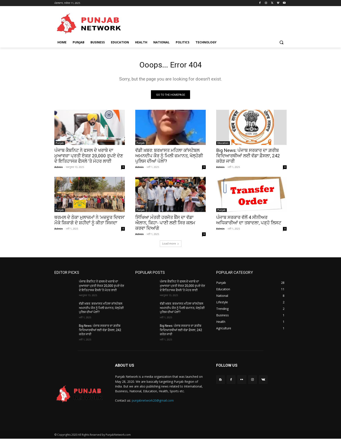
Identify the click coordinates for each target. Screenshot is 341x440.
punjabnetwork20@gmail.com (153, 402)
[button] (281, 42)
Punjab (60, 144)
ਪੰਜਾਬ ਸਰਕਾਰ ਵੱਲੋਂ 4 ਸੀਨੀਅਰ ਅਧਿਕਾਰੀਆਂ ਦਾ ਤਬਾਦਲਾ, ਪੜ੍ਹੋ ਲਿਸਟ (248, 221)
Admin (58, 168)
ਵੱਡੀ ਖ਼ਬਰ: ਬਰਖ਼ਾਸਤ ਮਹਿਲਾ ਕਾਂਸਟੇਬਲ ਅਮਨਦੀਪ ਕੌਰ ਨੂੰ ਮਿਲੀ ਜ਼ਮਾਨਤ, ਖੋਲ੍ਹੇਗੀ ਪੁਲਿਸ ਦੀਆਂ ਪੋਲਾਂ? (169, 157)
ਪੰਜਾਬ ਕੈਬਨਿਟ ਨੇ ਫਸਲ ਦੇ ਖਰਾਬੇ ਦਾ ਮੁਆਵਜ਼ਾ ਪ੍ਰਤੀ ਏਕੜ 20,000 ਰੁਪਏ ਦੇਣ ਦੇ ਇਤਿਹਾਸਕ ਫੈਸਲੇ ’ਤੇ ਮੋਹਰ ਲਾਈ (88, 157)
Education (223, 144)
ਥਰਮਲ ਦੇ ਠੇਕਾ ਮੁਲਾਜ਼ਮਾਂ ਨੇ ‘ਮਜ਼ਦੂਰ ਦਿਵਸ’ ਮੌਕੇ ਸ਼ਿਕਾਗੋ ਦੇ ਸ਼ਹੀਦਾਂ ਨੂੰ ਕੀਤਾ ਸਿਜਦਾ (89, 221)
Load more (170, 245)
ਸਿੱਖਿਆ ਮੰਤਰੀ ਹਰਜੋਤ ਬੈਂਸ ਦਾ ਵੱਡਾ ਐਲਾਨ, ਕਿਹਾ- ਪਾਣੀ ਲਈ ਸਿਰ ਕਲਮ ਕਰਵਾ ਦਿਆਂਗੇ (165, 224)
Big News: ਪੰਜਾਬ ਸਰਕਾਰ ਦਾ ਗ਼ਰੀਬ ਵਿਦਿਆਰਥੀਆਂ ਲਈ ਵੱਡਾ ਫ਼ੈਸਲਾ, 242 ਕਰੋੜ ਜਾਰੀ (248, 157)
